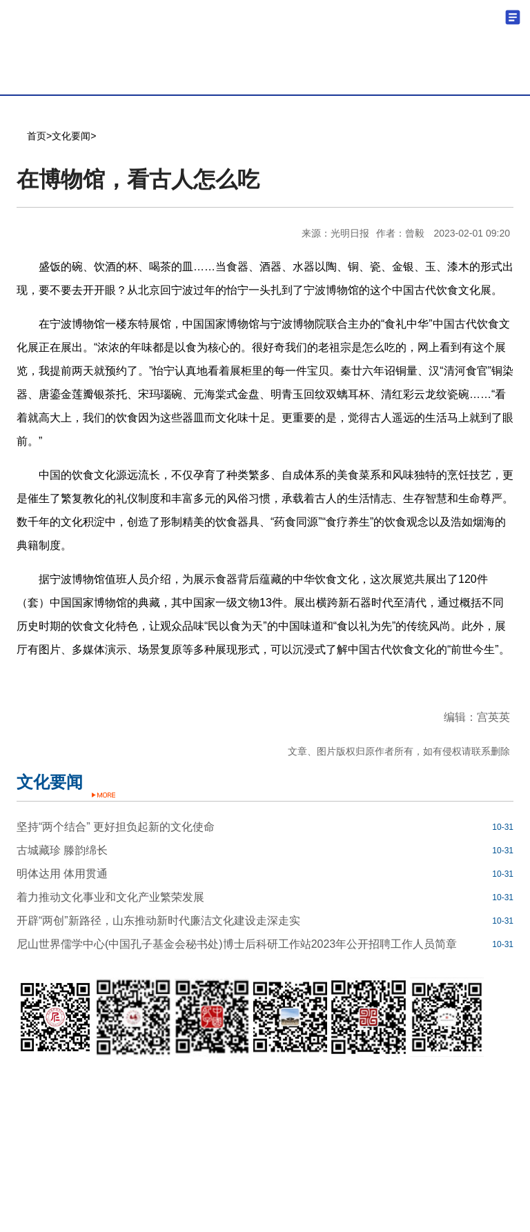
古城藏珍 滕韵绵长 (62, 850)
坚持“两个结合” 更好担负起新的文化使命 (116, 827)
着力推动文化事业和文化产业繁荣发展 (110, 897)
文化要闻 (71, 135)
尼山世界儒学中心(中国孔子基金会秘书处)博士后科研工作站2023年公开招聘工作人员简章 (237, 944)
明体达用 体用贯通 (62, 874)
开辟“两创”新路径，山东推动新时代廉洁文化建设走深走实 (158, 920)
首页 (36, 135)
